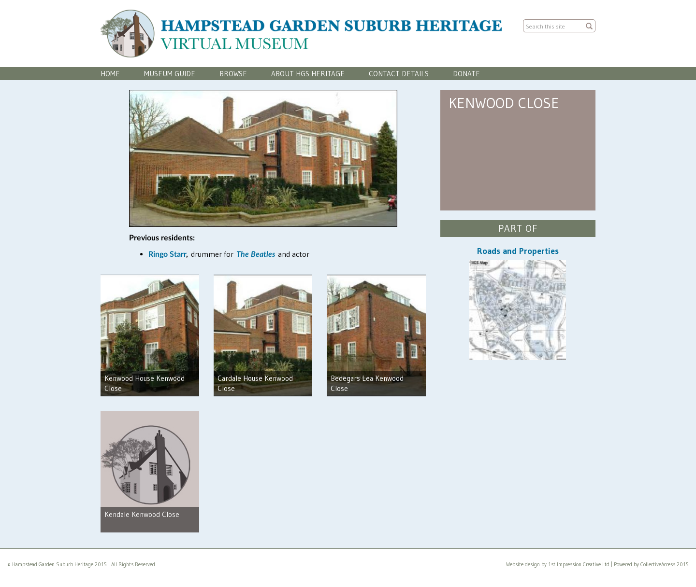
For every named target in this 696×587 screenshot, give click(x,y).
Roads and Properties (518, 251)
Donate (466, 73)
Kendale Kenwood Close (141, 514)
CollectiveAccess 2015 (664, 564)
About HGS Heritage (308, 73)
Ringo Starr (167, 254)
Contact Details (399, 73)
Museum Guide (169, 73)
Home (110, 73)
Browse (233, 73)
